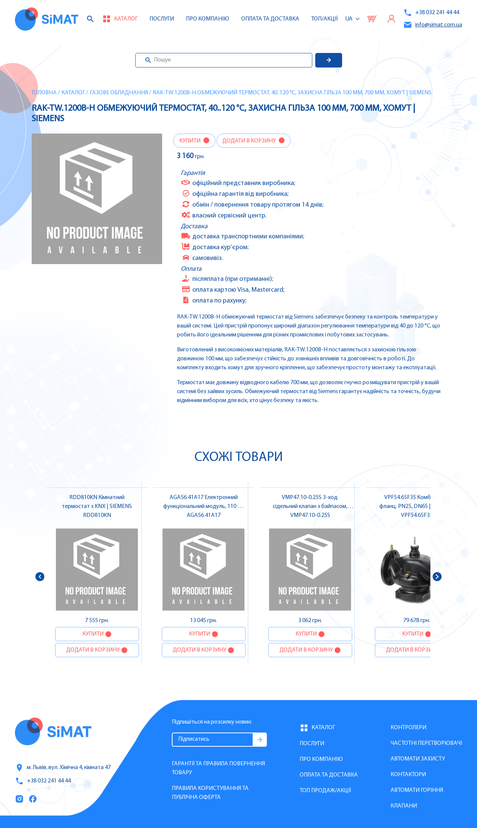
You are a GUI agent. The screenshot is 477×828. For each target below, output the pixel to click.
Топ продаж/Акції (325, 791)
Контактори (408, 775)
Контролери (408, 728)
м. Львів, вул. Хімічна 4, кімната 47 (63, 767)
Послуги (161, 19)
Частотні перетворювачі (426, 743)
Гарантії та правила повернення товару (218, 768)
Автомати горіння (417, 790)
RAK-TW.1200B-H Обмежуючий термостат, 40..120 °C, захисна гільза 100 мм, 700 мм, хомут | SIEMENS (292, 93)
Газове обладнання (119, 93)
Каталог (73, 93)
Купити (190, 141)
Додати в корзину (249, 141)
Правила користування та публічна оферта (210, 792)
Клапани (404, 806)
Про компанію (321, 759)
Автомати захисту (418, 759)
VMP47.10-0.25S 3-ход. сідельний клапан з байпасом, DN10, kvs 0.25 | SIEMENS (310, 506)
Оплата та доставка (270, 19)
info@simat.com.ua (432, 24)
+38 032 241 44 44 (431, 12)
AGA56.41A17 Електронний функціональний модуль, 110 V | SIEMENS (203, 506)
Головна (44, 93)
